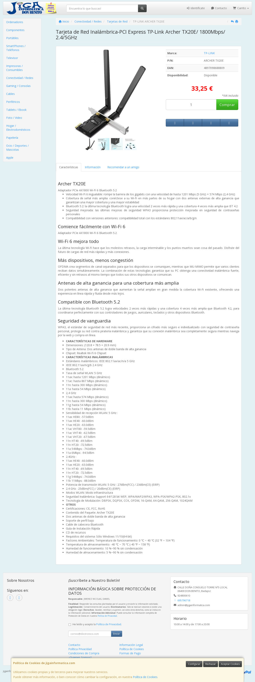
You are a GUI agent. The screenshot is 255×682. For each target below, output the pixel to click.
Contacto (219, 8)
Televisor (12, 58)
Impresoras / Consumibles (14, 68)
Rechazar (210, 664)
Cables (10, 94)
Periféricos (13, 102)
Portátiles (12, 38)
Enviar (116, 633)
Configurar (194, 664)
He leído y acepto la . (97, 624)
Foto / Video (14, 118)
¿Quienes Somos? (79, 657)
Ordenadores (14, 22)
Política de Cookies (145, 677)
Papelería (12, 138)
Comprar (227, 104)
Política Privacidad (80, 649)
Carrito (241, 8)
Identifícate (195, 8)
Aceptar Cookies (230, 664)
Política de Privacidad (107, 615)
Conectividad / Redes (19, 78)
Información (93, 167)
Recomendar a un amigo (123, 167)
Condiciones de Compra (83, 653)
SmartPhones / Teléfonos (16, 48)
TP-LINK (209, 53)
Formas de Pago (130, 653)
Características (68, 167)
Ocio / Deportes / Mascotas (17, 147)
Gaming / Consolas (18, 86)
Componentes (15, 30)
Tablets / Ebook (16, 110)
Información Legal (131, 645)
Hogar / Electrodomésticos (18, 128)
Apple (9, 157)
